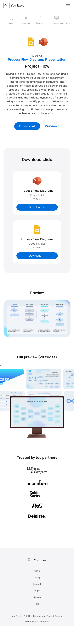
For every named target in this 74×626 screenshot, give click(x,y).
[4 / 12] (56, 20)
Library (37, 577)
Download (27, 126)
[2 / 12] (26, 20)
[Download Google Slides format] (31, 41)
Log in (37, 590)
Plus (37, 603)
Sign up (37, 597)
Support (37, 584)
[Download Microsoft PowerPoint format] (43, 41)
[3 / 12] (41, 20)
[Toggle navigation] (68, 6)
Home (37, 571)
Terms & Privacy (54, 616)
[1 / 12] (11, 20)
